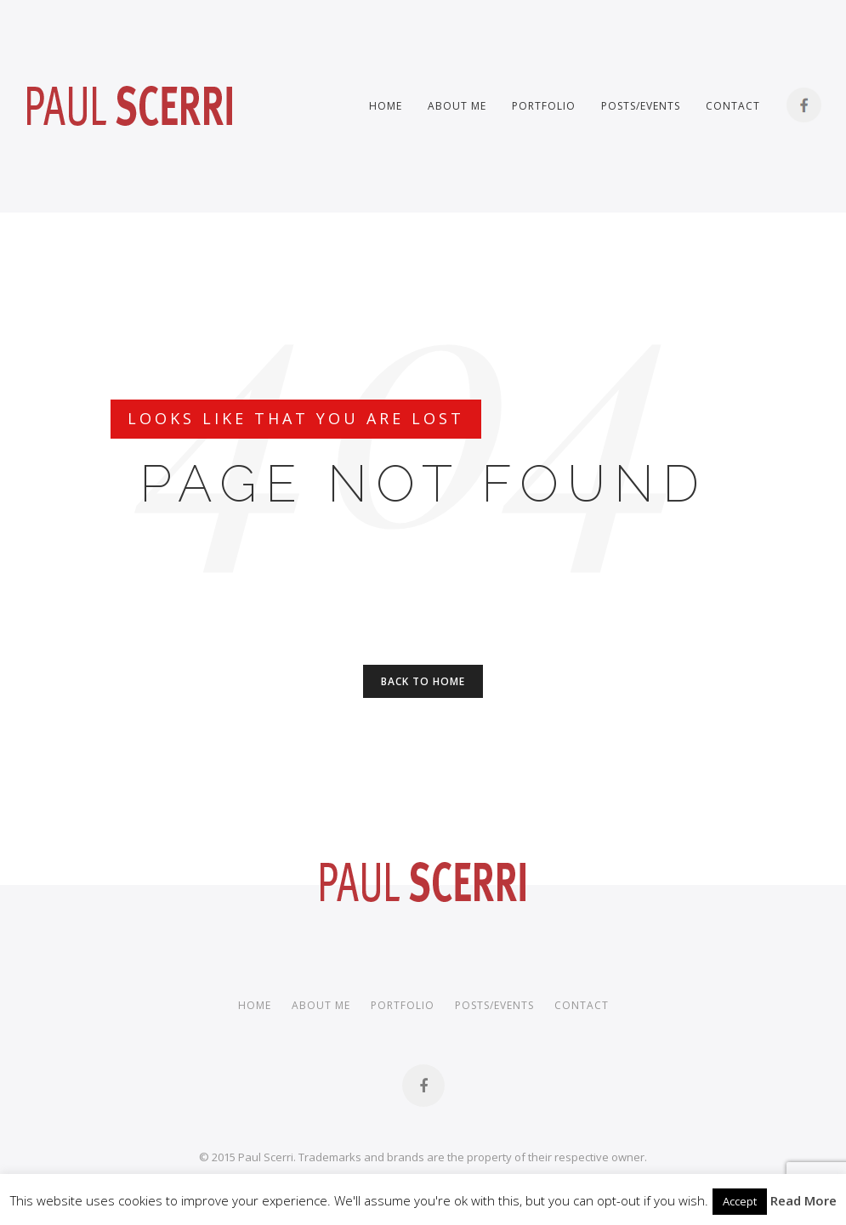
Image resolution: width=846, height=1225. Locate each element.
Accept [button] (740, 1201)
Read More (803, 1200)
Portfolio (544, 106)
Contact (733, 106)
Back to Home (423, 681)
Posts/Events (640, 106)
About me (457, 106)
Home (385, 106)
